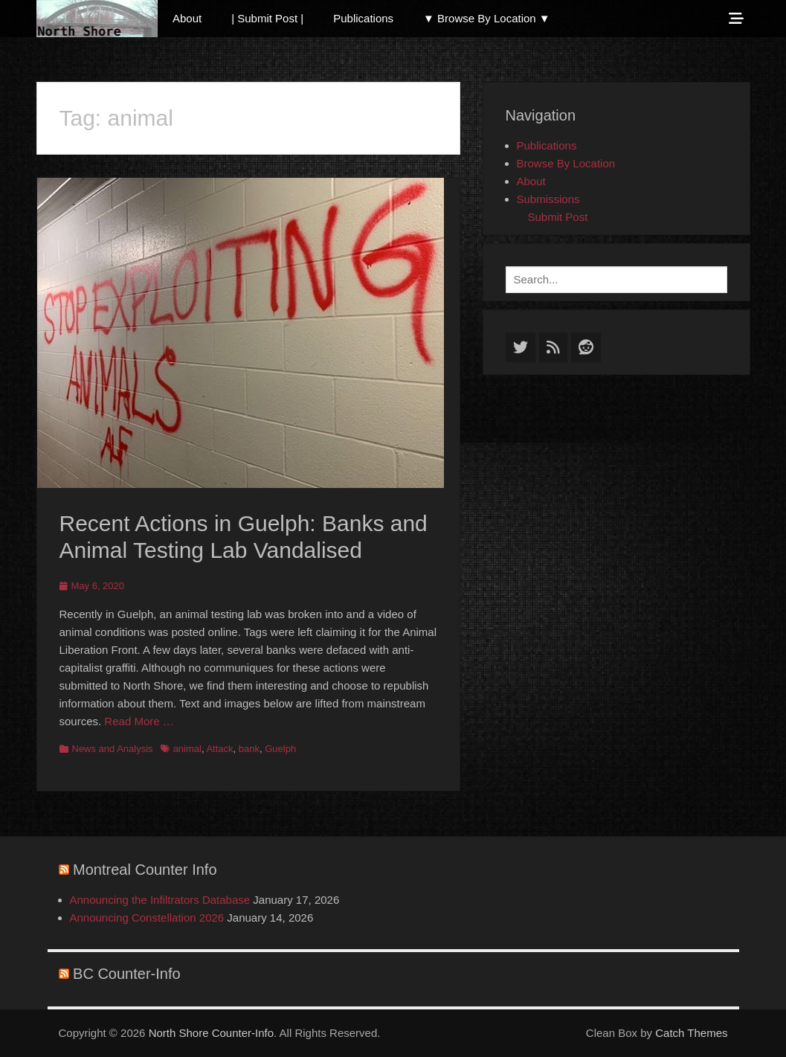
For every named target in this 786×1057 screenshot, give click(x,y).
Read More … (138, 721)
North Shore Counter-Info (211, 1033)
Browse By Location (566, 163)
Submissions (548, 199)
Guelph (280, 748)
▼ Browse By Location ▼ (486, 18)
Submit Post (558, 217)
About (187, 18)
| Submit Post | (267, 18)
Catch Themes (691, 1033)
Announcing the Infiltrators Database (160, 899)
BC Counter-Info (127, 974)
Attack (219, 748)
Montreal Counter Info (144, 869)
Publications (363, 18)
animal (187, 748)
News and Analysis (112, 748)
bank (249, 748)
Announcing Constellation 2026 (147, 917)
